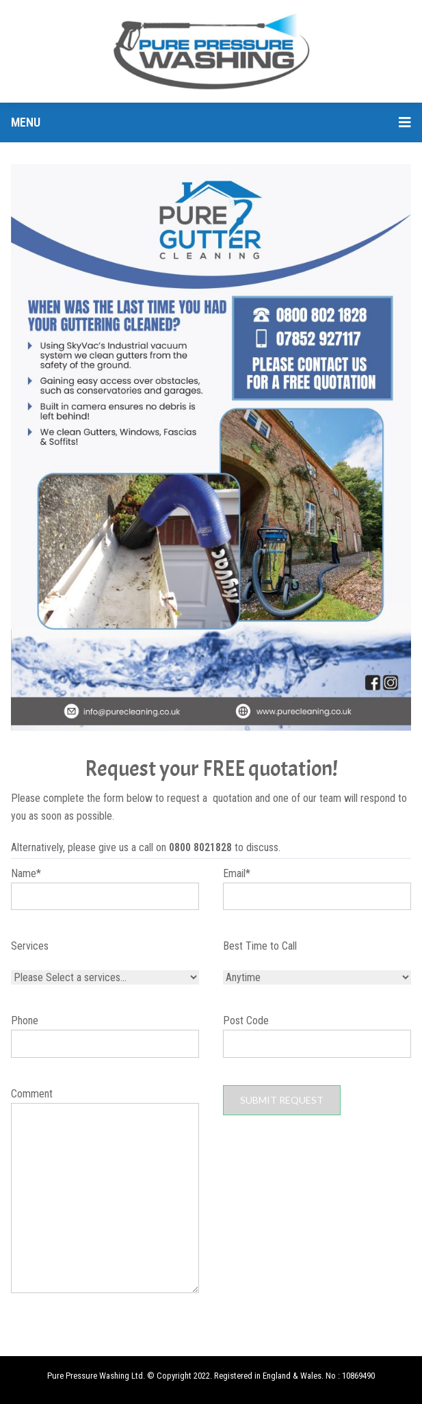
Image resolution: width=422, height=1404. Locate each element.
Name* (105, 895)
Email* (317, 895)
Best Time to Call (260, 945)
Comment (105, 1193)
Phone (105, 1042)
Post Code (317, 1042)
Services (30, 945)
